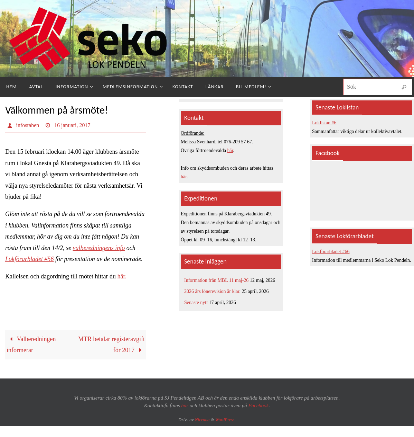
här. (121, 276)
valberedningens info (99, 247)
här (230, 150)
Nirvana (202, 419)
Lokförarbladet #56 (29, 259)
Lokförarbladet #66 (330, 251)
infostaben (27, 125)
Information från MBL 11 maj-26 (216, 280)
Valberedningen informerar (31, 345)
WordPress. (225, 419)
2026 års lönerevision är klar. (212, 291)
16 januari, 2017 (72, 125)
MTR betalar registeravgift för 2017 (111, 345)
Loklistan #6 (324, 122)
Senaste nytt (196, 302)
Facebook (258, 405)
